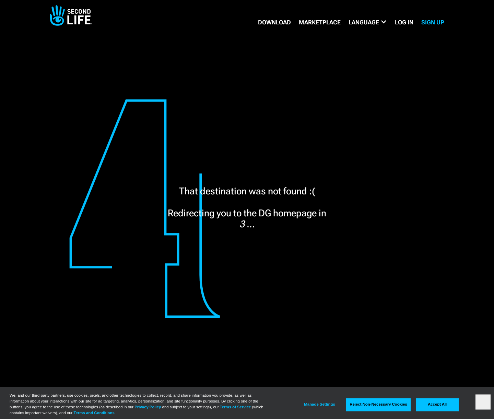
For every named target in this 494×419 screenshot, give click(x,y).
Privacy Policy (147, 407)
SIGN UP (432, 22)
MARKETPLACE (320, 22)
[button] (368, 22)
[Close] (483, 401)
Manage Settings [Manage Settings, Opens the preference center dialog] (319, 405)
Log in (404, 22)
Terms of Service (235, 407)
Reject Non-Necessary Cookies (378, 405)
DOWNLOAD (274, 22)
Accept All (437, 405)
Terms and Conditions (94, 413)
